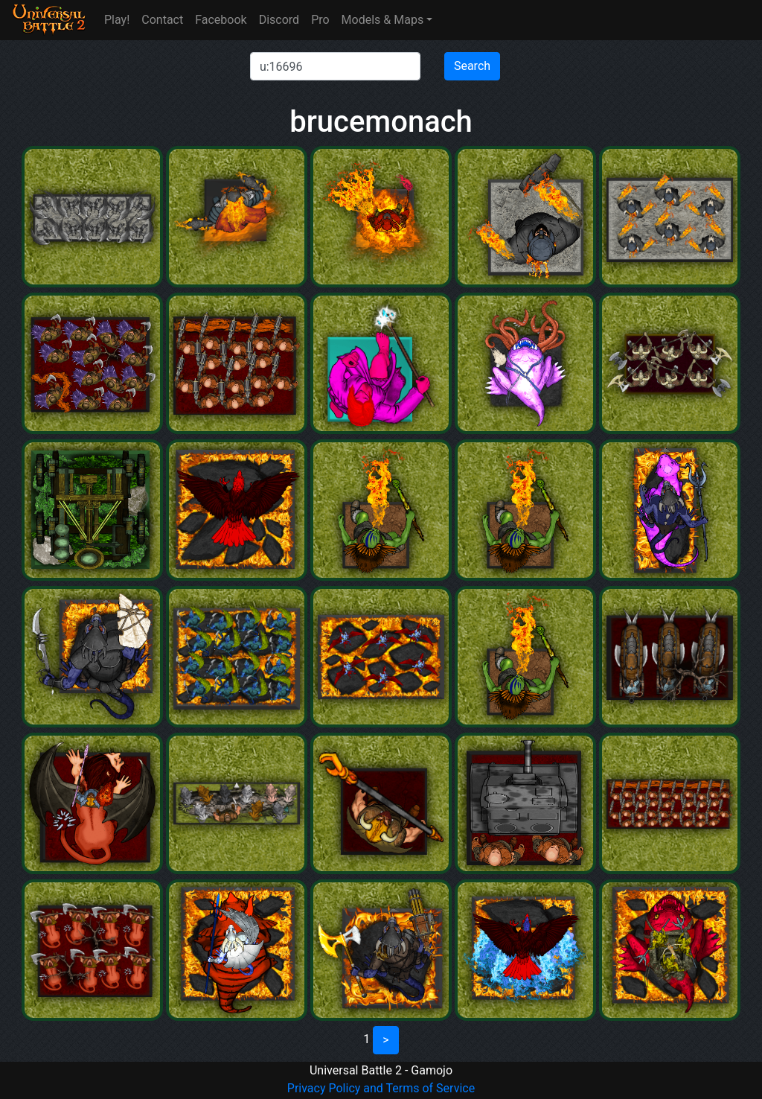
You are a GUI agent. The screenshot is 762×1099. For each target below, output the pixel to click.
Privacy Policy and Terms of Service (381, 1088)
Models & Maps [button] (383, 20)
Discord (279, 20)
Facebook (220, 20)
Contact (162, 20)
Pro (320, 20)
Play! (116, 20)
